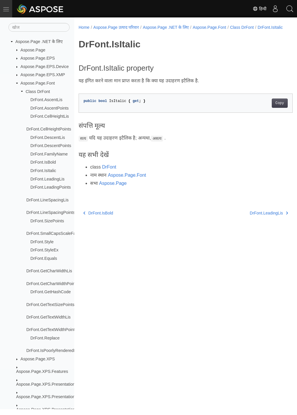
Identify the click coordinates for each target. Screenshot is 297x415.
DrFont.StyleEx (44, 250)
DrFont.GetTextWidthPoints (51, 329)
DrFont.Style (42, 241)
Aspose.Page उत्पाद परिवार (116, 27)
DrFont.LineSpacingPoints (50, 212)
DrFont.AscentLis (46, 99)
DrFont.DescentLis (47, 137)
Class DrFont (38, 91)
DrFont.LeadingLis (47, 179)
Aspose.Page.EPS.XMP (43, 74)
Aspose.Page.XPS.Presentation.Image (52, 396)
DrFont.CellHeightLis (49, 116)
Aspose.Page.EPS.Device (45, 66)
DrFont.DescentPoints (50, 145)
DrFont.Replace (45, 338)
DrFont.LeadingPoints (50, 187)
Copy (264, 109)
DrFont (109, 173)
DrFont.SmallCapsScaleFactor (54, 233)
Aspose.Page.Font (38, 83)
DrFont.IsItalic (43, 170)
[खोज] (39, 27)
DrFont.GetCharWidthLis (49, 271)
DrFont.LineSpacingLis (47, 200)
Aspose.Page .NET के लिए (39, 41)
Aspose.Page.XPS (38, 359)
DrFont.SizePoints (47, 221)
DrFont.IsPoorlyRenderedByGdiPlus (59, 350)
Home (84, 27)
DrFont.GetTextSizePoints (50, 304)
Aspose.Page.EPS (38, 58)
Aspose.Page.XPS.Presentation (45, 384)
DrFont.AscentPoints (49, 108)
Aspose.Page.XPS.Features (42, 371)
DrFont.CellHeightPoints (48, 129)
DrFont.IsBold (43, 162)
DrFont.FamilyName (49, 154)
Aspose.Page (33, 50)
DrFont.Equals (43, 258)
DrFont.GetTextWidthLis (48, 317)
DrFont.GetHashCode (50, 291)
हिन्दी (260, 8)
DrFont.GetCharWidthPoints (52, 283)
